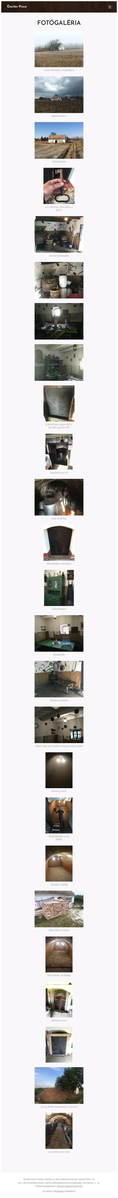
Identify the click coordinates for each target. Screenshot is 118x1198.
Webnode (59, 1191)
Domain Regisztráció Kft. (70, 1186)
